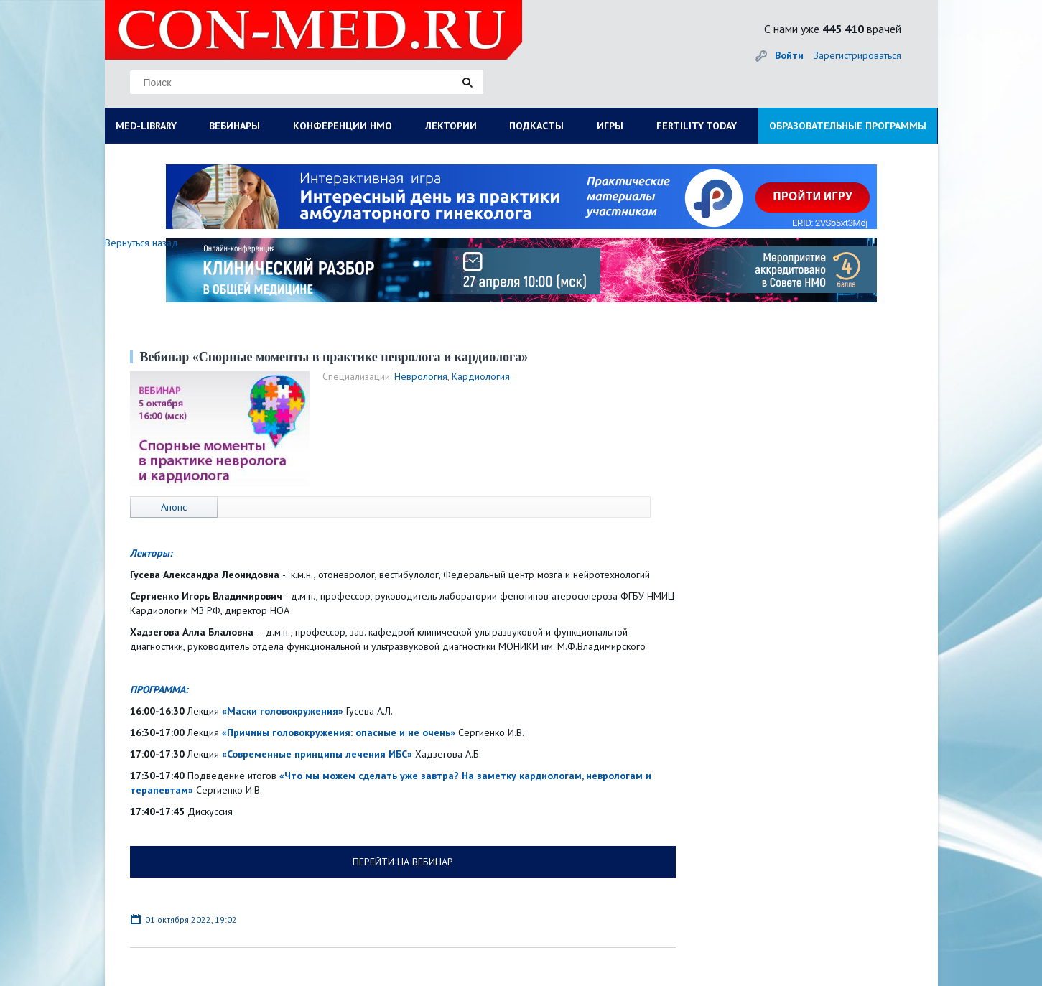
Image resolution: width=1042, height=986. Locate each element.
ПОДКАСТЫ (536, 125)
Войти (789, 55)
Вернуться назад (141, 243)
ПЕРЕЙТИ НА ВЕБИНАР (403, 861)
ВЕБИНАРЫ (234, 125)
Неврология (420, 376)
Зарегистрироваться (857, 55)
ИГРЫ (610, 125)
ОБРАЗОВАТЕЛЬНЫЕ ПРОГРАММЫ (847, 125)
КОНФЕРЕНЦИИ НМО (342, 125)
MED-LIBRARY (146, 125)
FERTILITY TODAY (696, 125)
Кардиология (481, 376)
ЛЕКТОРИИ (451, 125)
